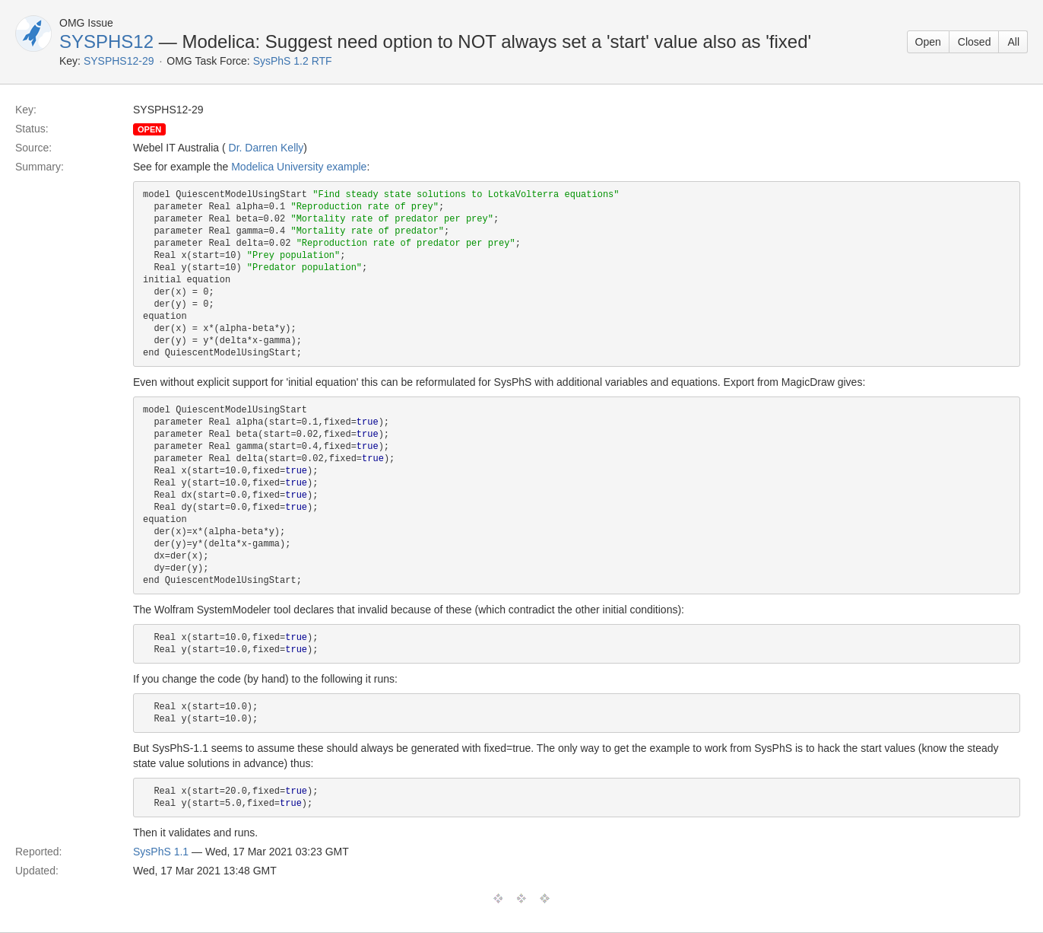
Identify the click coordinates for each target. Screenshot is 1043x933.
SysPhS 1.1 (161, 851)
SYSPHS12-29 (119, 61)
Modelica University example (298, 167)
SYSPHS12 (106, 41)
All (1013, 42)
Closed (974, 42)
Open (928, 42)
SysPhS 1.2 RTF (292, 61)
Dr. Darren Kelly (266, 148)
